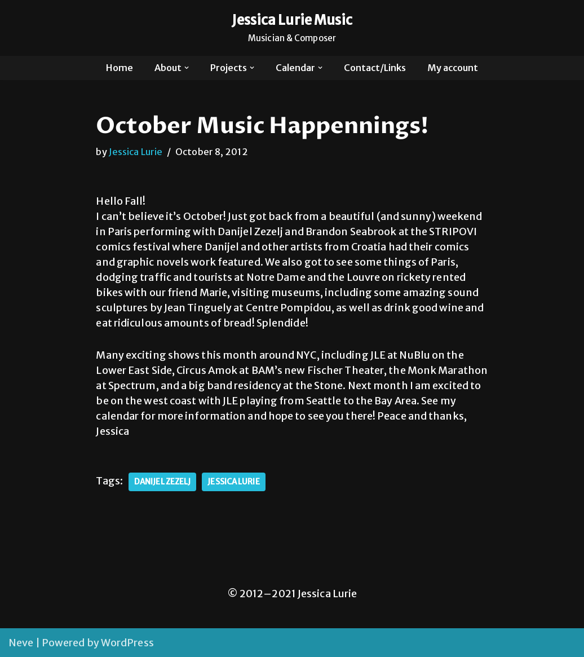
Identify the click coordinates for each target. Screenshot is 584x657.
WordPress (127, 642)
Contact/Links (375, 67)
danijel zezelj (162, 482)
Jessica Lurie (135, 151)
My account (452, 67)
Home (119, 67)
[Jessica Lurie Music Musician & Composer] (292, 28)
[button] (186, 67)
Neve (20, 642)
